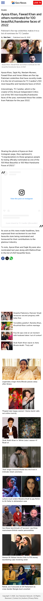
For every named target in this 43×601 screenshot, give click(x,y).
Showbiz (4, 10)
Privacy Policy (33, 598)
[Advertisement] (21, 125)
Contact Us (17, 598)
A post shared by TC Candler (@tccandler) (21, 223)
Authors (25, 598)
